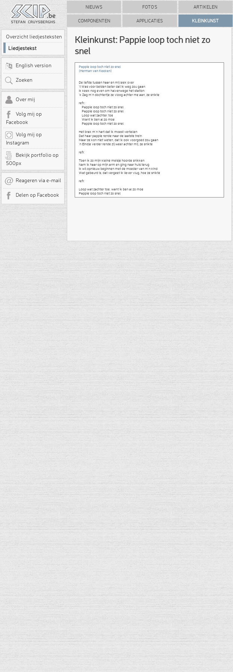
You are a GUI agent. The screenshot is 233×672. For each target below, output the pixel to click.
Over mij (19, 100)
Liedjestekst (22, 48)
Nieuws (94, 7)
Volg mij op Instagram (23, 138)
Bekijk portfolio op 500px (31, 158)
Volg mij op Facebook (23, 117)
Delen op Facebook (31, 195)
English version (28, 66)
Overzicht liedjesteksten (34, 37)
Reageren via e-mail (32, 181)
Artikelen (205, 7)
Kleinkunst (205, 21)
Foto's (149, 7)
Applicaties (149, 21)
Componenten (94, 21)
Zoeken (18, 80)
